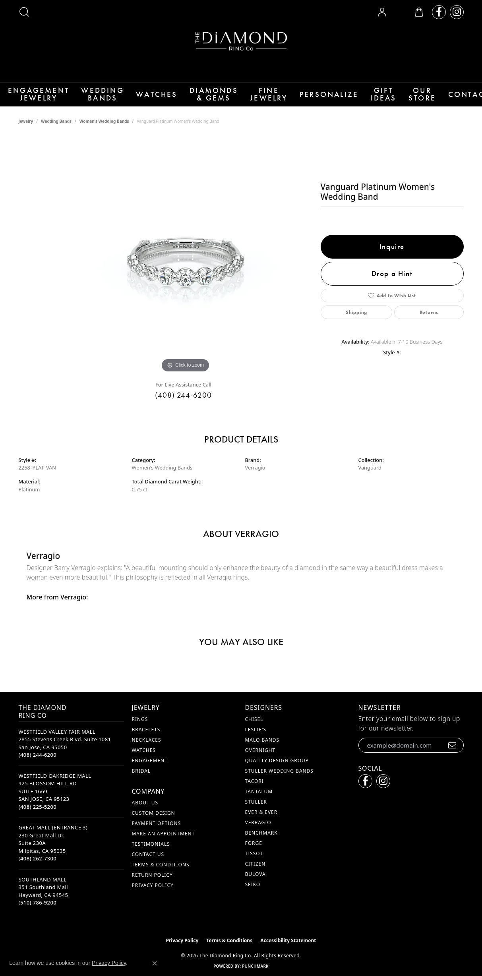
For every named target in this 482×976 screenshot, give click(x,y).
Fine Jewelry (258, 98)
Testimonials (151, 852)
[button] (24, 12)
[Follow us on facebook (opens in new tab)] (439, 12)
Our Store (409, 98)
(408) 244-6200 (183, 404)
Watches (149, 99)
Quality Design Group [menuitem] (277, 769)
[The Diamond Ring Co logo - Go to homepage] (241, 41)
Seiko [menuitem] (253, 893)
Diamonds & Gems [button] (204, 98)
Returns (429, 321)
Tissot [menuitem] (254, 862)
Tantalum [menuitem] (259, 800)
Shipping (356, 321)
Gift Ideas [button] (370, 98)
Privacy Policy (153, 894)
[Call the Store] (38, 763)
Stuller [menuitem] (256, 810)
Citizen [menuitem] (255, 872)
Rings (140, 728)
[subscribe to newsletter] (452, 754)
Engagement (150, 769)
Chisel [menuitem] (254, 728)
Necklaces (146, 748)
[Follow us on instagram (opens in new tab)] (457, 12)
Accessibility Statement (288, 949)
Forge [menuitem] (253, 851)
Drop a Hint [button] (392, 282)
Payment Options (156, 832)
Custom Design (153, 821)
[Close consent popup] (154, 963)
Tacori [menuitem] (254, 790)
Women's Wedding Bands (104, 130)
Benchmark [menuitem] (261, 841)
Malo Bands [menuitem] (262, 748)
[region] (185, 264)
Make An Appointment (163, 842)
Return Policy (152, 883)
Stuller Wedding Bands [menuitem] (279, 779)
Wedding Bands (96, 98)
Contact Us (148, 863)
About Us (145, 811)
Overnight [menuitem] (260, 759)
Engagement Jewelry (35, 98)
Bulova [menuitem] (255, 882)
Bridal (141, 779)
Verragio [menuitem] (258, 831)
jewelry (26, 130)
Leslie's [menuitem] (256, 738)
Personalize (317, 99)
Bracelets (146, 738)
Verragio (255, 476)
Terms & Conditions (161, 873)
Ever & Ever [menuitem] (261, 821)
